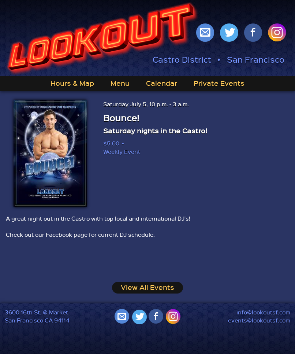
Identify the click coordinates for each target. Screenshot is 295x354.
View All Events (147, 287)
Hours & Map (72, 83)
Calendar (161, 83)
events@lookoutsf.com (259, 320)
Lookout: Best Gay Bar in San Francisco (102, 38)
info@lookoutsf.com (263, 312)
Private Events (219, 83)
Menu (120, 83)
